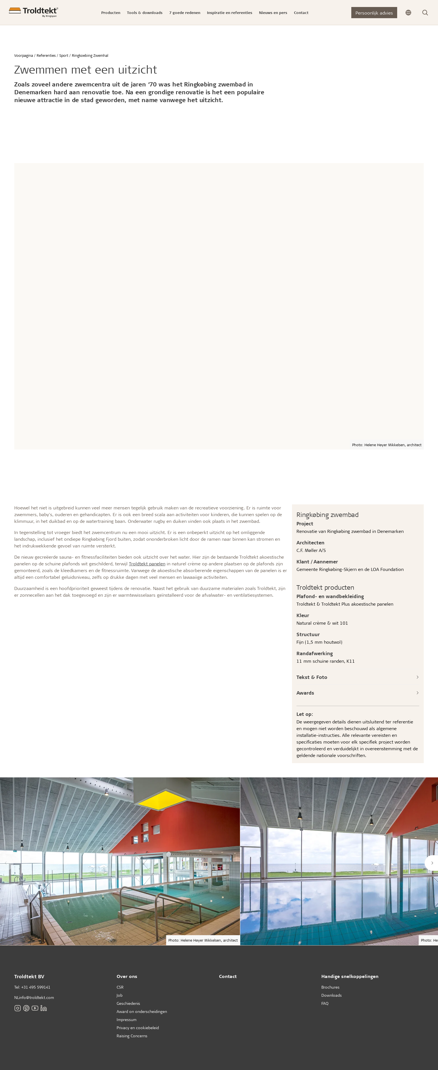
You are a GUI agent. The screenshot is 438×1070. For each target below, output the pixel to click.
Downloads (331, 995)
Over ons (127, 976)
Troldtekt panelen (147, 563)
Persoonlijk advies (374, 13)
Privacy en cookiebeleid (138, 1027)
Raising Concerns (132, 1035)
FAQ (324, 1003)
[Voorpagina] (33, 12)
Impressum (126, 1019)
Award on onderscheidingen (142, 1011)
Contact (228, 976)
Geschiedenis (128, 1003)
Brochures (330, 987)
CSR (120, 987)
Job (120, 995)
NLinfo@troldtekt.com (34, 997)
